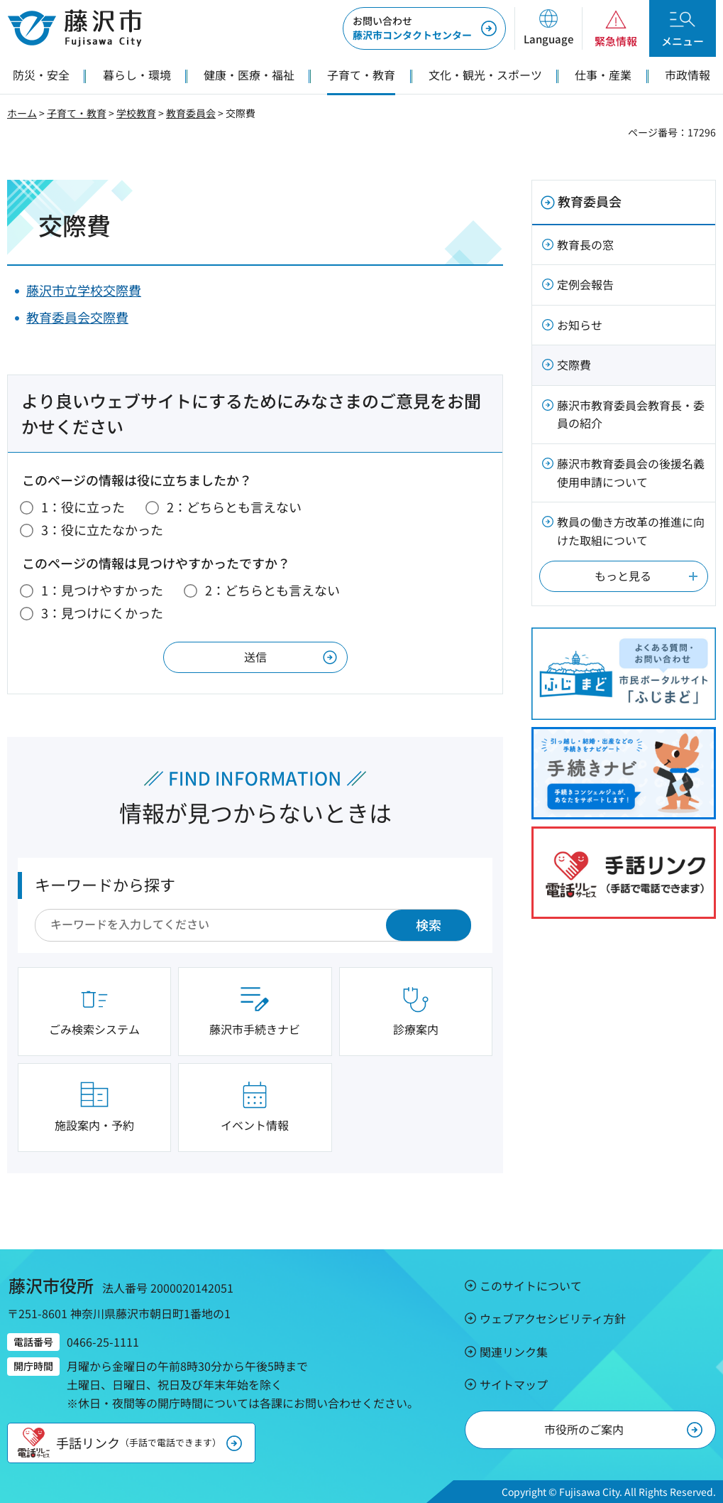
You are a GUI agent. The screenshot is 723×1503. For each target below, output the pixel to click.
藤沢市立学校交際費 (83, 290)
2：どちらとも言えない (234, 506)
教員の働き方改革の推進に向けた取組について (631, 531)
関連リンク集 (514, 1351)
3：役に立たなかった (102, 529)
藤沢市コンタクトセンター (412, 28)
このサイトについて (531, 1285)
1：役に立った (83, 506)
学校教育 (136, 113)
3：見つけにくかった (102, 612)
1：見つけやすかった (102, 590)
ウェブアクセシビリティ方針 (553, 1318)
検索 (428, 924)
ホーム (22, 113)
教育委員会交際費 (77, 317)
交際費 (574, 364)
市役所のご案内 (584, 1429)
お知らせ (579, 324)
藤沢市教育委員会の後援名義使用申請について (631, 472)
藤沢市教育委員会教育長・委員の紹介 (631, 414)
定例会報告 (585, 284)
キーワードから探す (105, 884)
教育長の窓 (585, 244)
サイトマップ (514, 1384)
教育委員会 (191, 113)
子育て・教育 (76, 113)
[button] (548, 28)
